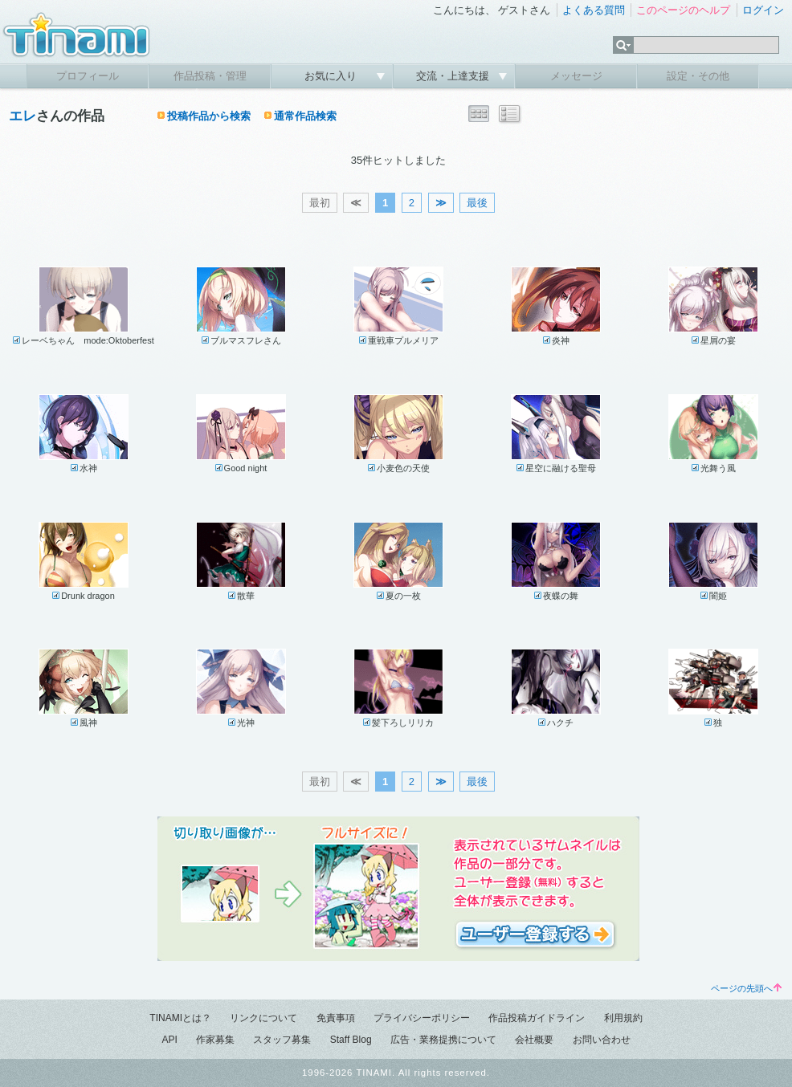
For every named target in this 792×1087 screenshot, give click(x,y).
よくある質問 (593, 10)
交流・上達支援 (454, 76)
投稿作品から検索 (209, 116)
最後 (477, 203)
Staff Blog (351, 1039)
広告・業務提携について (443, 1039)
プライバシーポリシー (422, 1018)
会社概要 (534, 1039)
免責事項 (335, 1018)
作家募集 (215, 1039)
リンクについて (263, 1018)
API (169, 1039)
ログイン (763, 10)
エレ (22, 116)
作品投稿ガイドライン (536, 1018)
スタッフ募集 (282, 1039)
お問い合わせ (602, 1039)
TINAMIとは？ (180, 1018)
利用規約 (623, 1018)
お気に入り (332, 76)
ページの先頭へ (746, 988)
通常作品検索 (305, 116)
